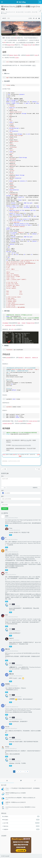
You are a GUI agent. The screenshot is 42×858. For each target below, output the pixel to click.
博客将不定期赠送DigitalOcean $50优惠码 (16, 793)
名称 (2, 490)
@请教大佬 (12, 667)
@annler (11, 532)
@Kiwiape (11, 763)
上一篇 (4, 469)
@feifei (11, 633)
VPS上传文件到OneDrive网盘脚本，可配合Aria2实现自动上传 (20, 797)
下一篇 (38, 469)
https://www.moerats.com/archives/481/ (21, 445)
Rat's (3, 12)
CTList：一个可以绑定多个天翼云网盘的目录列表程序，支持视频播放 (23, 788)
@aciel (10, 608)
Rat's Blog (26, 440)
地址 (2, 502)
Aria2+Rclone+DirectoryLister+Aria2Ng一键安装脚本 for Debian (20, 807)
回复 (6, 525)
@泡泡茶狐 (12, 699)
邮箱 (2, 496)
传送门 (34, 65)
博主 (13, 604)
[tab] (7, 780)
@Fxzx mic (11, 741)
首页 (4, 18)
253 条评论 (28, 12)
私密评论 (35, 487)
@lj (10, 721)
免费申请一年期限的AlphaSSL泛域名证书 (16, 802)
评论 (2, 476)
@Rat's (11, 642)
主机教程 (4, 13)
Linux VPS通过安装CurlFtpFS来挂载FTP (25, 42)
